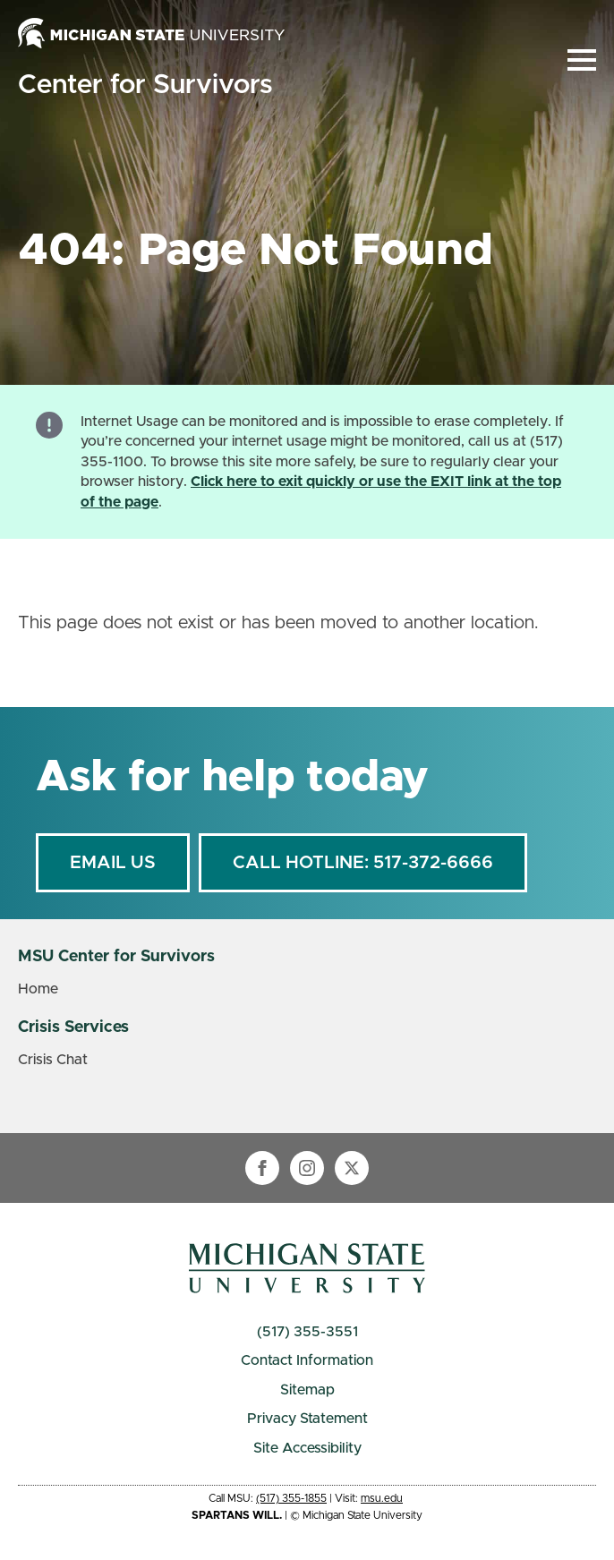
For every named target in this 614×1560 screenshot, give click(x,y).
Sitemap (307, 1390)
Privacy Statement (307, 1418)
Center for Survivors (145, 85)
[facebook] (262, 1168)
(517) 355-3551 (307, 1332)
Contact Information (307, 1360)
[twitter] (352, 1168)
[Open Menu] (581, 60)
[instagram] (307, 1168)
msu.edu (382, 1498)
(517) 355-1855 (291, 1498)
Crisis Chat (53, 1060)
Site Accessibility (307, 1448)
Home (38, 989)
